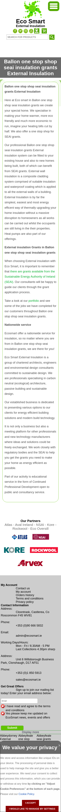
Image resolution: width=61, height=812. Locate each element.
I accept (30, 803)
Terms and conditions (29, 598)
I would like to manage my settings (32, 808)
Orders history (25, 595)
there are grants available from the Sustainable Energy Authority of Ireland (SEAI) (30, 277)
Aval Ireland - (25, 525)
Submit (12, 727)
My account (23, 591)
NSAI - (41, 525)
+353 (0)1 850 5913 (28, 672)
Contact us (23, 588)
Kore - (51, 525)
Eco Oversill (39, 528)
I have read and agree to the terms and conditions (28, 706)
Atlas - (10, 525)
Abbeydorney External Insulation (8, 739)
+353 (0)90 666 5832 (29, 625)
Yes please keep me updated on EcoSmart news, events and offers (28, 713)
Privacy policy (25, 601)
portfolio (33, 300)
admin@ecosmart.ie (29, 635)
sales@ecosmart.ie (28, 679)
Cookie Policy (26, 794)
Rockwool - (21, 528)
